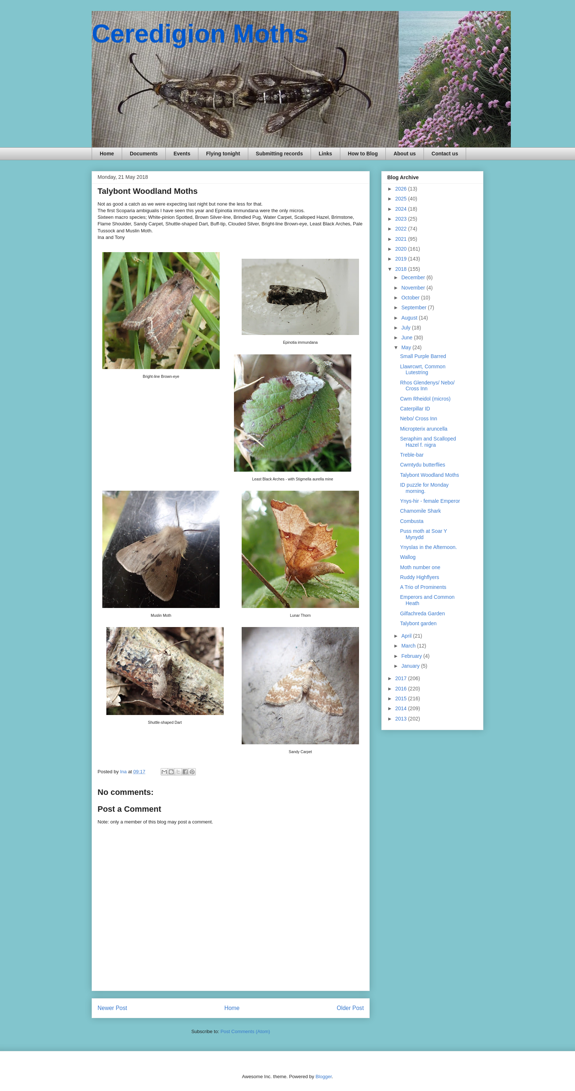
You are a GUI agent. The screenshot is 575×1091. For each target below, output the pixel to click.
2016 (401, 689)
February (412, 656)
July (406, 328)
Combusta (412, 521)
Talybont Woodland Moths (429, 475)
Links (325, 153)
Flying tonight (223, 153)
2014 (401, 708)
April (407, 636)
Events (181, 153)
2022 (401, 229)
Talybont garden (418, 623)
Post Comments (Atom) (245, 1031)
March (409, 646)
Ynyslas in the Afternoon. (428, 547)
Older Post (350, 1008)
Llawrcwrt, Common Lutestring (423, 370)
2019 (401, 259)
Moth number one (420, 567)
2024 (401, 209)
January (411, 666)
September (414, 307)
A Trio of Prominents (423, 587)
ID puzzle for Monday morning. (424, 488)
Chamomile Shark (420, 511)
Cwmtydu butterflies (422, 465)
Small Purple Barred (423, 356)
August (409, 318)
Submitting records (279, 153)
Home (107, 153)
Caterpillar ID (415, 409)
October (411, 298)
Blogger (323, 1076)
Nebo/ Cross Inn (418, 418)
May (406, 347)
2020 (401, 249)
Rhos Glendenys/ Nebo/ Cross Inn (427, 386)
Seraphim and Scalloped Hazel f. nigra (428, 442)
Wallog (407, 557)
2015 (401, 698)
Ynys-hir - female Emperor (430, 501)
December (413, 277)
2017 (401, 678)
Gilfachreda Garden (422, 613)
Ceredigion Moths (200, 33)
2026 (401, 189)
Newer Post (112, 1008)
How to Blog (363, 153)
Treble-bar (412, 455)
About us (404, 153)
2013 (401, 719)
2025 (401, 199)
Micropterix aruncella (423, 429)
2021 (401, 239)
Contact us (445, 153)
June (407, 337)
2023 (401, 219)
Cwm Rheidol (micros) (425, 399)
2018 (401, 269)
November (413, 288)
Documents (144, 153)
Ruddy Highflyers (419, 577)
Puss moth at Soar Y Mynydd (423, 534)
